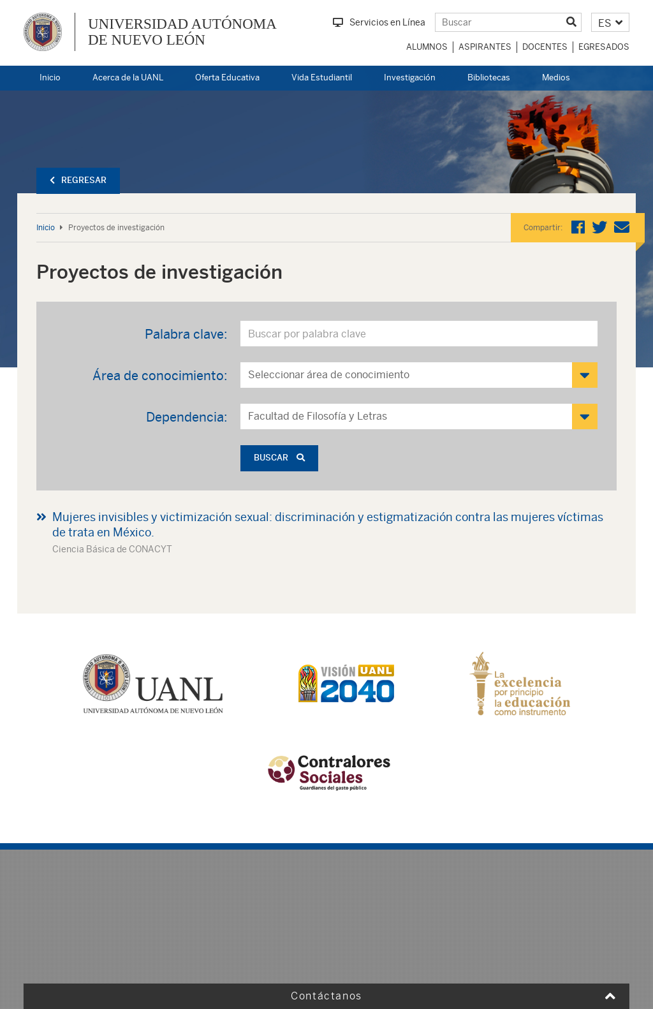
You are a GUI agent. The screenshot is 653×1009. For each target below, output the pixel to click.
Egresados (603, 47)
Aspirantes (485, 47)
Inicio (50, 77)
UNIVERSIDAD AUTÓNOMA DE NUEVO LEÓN (182, 32)
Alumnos (427, 47)
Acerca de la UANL (127, 77)
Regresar (78, 180)
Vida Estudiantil (321, 77)
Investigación (410, 77)
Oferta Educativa (227, 77)
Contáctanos (326, 996)
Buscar (279, 457)
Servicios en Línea (379, 22)
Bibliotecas (488, 77)
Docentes (545, 47)
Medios (556, 77)
